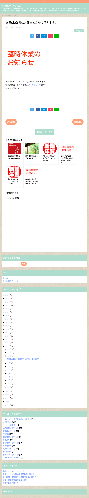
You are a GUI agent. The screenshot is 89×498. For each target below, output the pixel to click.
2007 (7, 398)
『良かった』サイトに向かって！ (16, 419)
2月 (9, 384)
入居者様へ (7, 446)
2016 (7, 326)
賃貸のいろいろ (9, 431)
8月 (9, 367)
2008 (7, 395)
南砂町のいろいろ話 (11, 443)
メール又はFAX (34, 85)
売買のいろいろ (9, 449)
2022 (7, 309)
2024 (7, 302)
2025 (7, 298)
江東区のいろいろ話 (11, 428)
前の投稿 (78, 122)
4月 (9, 377)
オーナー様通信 (9, 425)
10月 (10, 356)
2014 (7, 333)
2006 (7, 401)
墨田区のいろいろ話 (11, 455)
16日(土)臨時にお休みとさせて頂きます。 (23, 359)
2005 (7, 405)
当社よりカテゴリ (44, 132)
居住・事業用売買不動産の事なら (16, 480)
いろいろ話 (7, 422)
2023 (7, 305)
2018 (7, 319)
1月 (9, 387)
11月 (10, 353)
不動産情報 (7, 452)
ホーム (5, 278)
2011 (7, 343)
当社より (79, 31)
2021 (7, 312)
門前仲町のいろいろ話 (11, 458)
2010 (7, 346)
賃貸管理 (6, 434)
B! (44, 36)
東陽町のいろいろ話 (11, 437)
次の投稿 (11, 122)
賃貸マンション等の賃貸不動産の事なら (19, 474)
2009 (7, 391)
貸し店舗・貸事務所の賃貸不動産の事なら (19, 477)
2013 (7, 336)
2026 (7, 295)
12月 (10, 349)
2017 (7, 322)
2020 (7, 316)
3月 (9, 380)
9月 (9, 363)
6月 (9, 373)
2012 (7, 339)
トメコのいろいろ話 (11, 6)
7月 (9, 370)
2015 (7, 329)
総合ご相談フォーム (11, 281)
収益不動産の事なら (11, 483)
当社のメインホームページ (13, 471)
